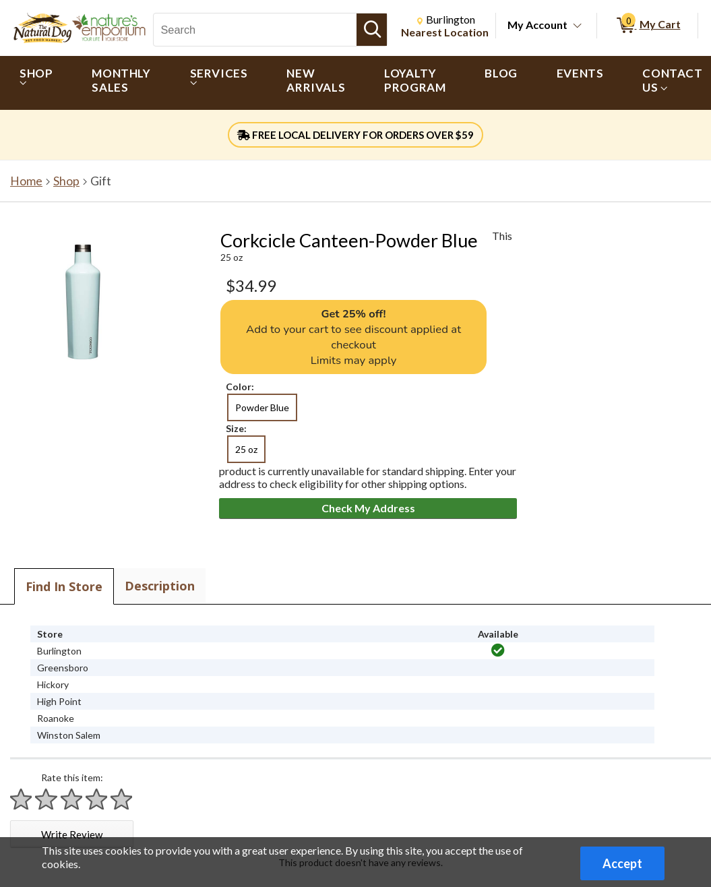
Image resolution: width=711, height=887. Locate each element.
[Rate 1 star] (21, 799)
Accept (622, 863)
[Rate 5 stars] (122, 799)
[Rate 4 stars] (97, 799)
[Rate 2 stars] (46, 799)
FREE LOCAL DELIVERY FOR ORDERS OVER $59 (355, 135)
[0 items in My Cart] (647, 26)
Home (26, 181)
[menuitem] (36, 83)
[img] (498, 650)
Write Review (71, 834)
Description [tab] (160, 586)
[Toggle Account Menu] (577, 26)
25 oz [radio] (246, 449)
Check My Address (368, 507)
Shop (66, 181)
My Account (537, 24)
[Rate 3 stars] (72, 799)
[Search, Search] (255, 29)
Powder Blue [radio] (262, 407)
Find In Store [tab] (64, 586)
